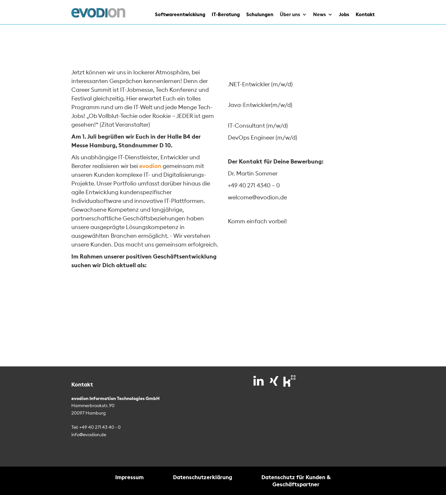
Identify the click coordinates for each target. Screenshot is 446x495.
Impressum (129, 477)
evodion (150, 166)
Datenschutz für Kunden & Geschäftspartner (296, 481)
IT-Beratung (226, 14)
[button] (290, 12)
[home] (98, 13)
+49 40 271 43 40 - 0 (100, 427)
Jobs (344, 14)
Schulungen (259, 14)
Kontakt (365, 14)
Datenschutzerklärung (202, 477)
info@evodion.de (88, 434)
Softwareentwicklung (180, 14)
